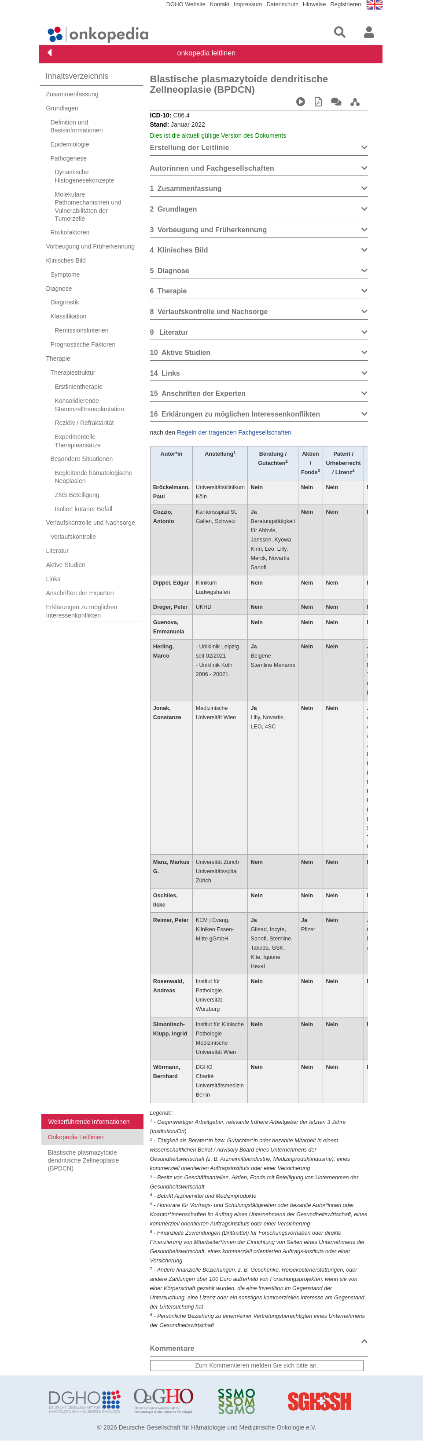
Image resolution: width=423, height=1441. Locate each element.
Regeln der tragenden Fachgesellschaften (234, 432)
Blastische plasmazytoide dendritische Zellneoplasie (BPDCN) (83, 1160)
